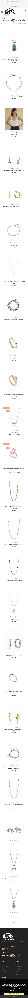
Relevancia (20, 30)
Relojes (4, 971)
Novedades (5, 965)
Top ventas (5, 968)
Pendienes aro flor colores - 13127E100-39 (14, 170)
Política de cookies (20, 973)
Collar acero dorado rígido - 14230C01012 (14, 96)
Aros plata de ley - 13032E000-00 (14, 655)
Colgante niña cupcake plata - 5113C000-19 (14, 914)
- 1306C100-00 (14, 432)
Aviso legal (18, 968)
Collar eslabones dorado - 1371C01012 (14, 544)
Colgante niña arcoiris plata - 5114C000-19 (14, 878)
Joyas (3, 969)
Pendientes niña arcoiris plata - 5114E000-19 (14, 842)
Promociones (5, 966)
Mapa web (17, 974)
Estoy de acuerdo (14, 993)
